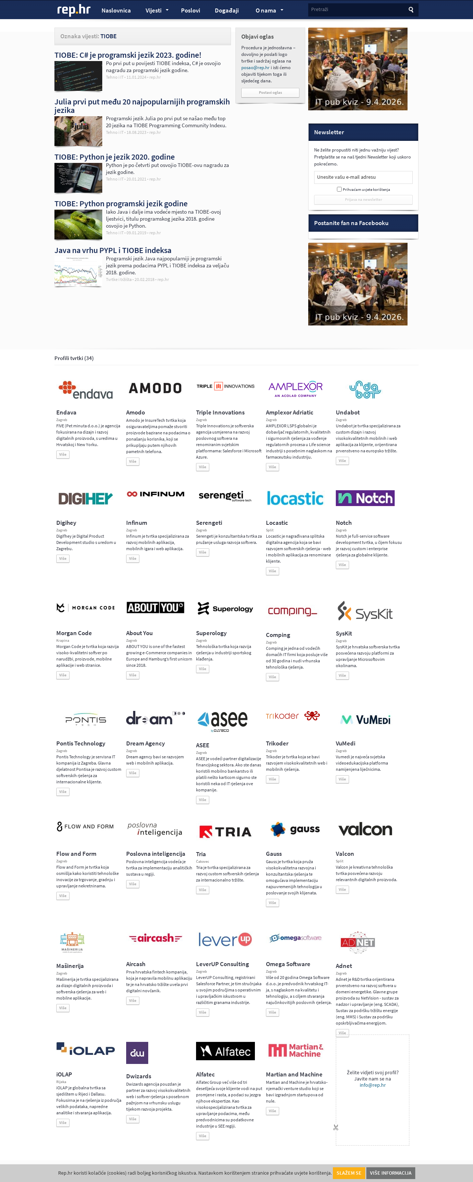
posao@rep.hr (255, 67)
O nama (266, 11)
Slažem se (349, 1172)
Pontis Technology (80, 743)
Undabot (348, 412)
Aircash (135, 964)
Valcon (345, 854)
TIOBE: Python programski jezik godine (121, 203)
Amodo (135, 412)
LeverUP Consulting (222, 964)
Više (63, 454)
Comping (278, 635)
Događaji (227, 10)
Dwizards (138, 1076)
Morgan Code (74, 633)
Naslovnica (116, 10)
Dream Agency (145, 743)
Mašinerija (70, 966)
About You (139, 633)
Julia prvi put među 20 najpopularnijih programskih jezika (142, 105)
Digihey (66, 523)
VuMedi (345, 743)
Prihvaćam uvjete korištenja (366, 189)
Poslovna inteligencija (155, 854)
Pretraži (319, 9)
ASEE (202, 745)
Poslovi (190, 10)
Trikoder (277, 743)
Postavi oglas (270, 92)
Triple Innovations (220, 412)
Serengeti (209, 523)
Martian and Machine (294, 1074)
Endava (66, 412)
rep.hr (74, 10)
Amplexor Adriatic (289, 412)
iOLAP (64, 1074)
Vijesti (154, 11)
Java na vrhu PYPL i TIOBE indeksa (112, 250)
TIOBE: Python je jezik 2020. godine (114, 156)
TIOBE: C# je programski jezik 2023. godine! (128, 54)
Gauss (274, 854)
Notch (344, 523)
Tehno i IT (115, 77)
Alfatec (205, 1074)
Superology (211, 633)
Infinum (136, 523)
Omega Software (288, 964)
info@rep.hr (373, 1085)
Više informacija (391, 1172)
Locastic (277, 523)
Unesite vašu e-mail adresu (346, 177)
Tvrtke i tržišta (119, 279)
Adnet (344, 966)
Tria (201, 854)
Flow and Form (76, 854)
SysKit (344, 633)
